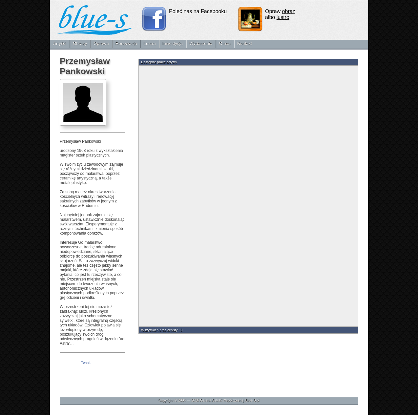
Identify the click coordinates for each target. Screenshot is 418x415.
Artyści (59, 43)
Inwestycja (172, 43)
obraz (288, 11)
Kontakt (244, 43)
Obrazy (80, 43)
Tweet (85, 362)
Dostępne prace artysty (159, 62)
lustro (283, 17)
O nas (225, 43)
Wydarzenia (200, 43)
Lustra (150, 43)
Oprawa (101, 43)
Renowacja (126, 43)
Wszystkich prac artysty (159, 330)
